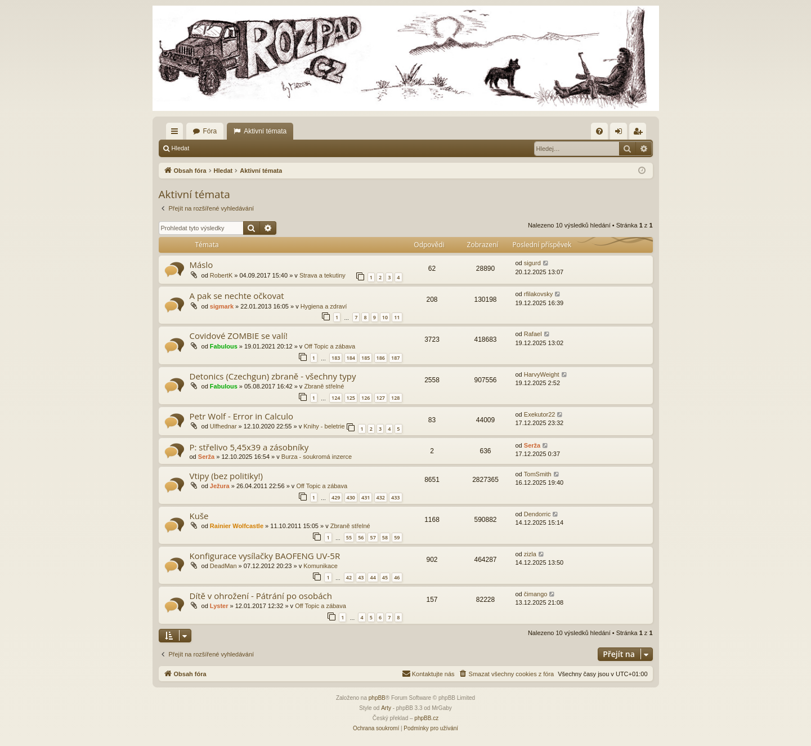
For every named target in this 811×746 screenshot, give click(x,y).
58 (385, 537)
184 (351, 357)
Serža (206, 456)
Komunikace (320, 565)
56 (361, 537)
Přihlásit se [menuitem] (620, 133)
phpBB (377, 698)
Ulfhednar (223, 426)
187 (395, 357)
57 (372, 537)
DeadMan (223, 565)
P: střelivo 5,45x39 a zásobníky (249, 447)
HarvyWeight (541, 374)
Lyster (219, 605)
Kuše (199, 515)
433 (395, 497)
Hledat (181, 148)
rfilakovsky (538, 294)
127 (381, 397)
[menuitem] (599, 131)
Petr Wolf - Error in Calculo (241, 416)
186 (381, 357)
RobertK (221, 275)
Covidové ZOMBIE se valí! (239, 335)
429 (335, 497)
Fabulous (224, 346)
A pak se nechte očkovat (237, 295)
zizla (530, 554)
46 (397, 577)
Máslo (201, 264)
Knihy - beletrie (323, 426)
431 (365, 497)
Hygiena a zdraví (324, 306)
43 (361, 577)
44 (372, 577)
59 (397, 537)
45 (385, 577)
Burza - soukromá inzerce (316, 456)
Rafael (533, 333)
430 (351, 497)
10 (385, 317)
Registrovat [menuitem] (640, 133)
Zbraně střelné (324, 386)
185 (365, 357)
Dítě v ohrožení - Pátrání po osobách (261, 595)
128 (395, 397)
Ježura (220, 486)
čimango (536, 594)
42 (349, 577)
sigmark (222, 306)
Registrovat (268, 148)
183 (335, 357)
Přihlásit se (220, 148)
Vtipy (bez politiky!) (226, 475)
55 (349, 537)
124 (335, 397)
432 (381, 497)
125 (351, 397)
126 (365, 397)
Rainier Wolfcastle (236, 525)
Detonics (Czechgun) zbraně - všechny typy (273, 376)
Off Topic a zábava (329, 346)
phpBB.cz (426, 718)
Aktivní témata (265, 131)
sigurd (532, 263)
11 (397, 317)
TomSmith (538, 474)
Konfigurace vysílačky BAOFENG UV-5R (265, 555)
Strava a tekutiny (322, 275)
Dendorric (537, 514)
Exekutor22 (539, 414)
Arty (386, 708)
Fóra (210, 131)
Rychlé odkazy (177, 133)
